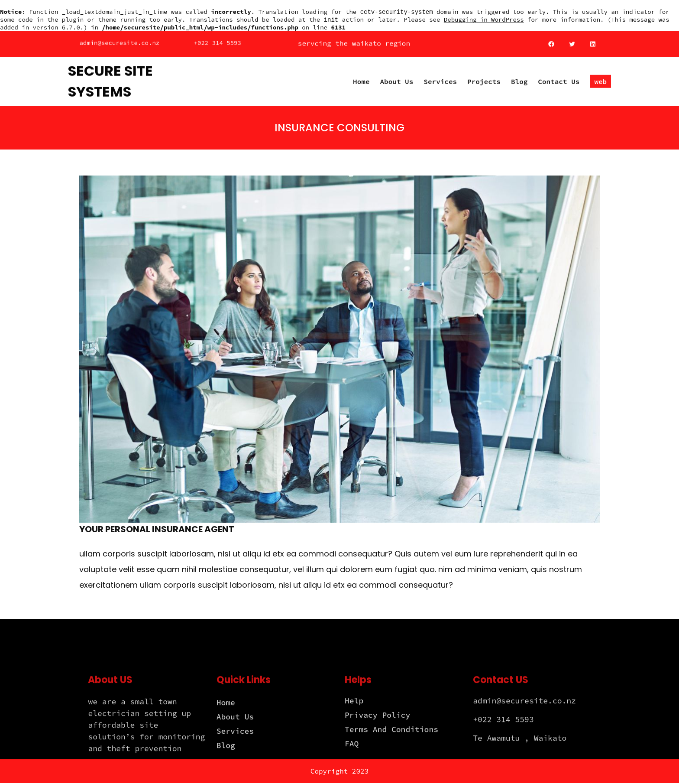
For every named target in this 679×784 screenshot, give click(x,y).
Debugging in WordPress (484, 20)
